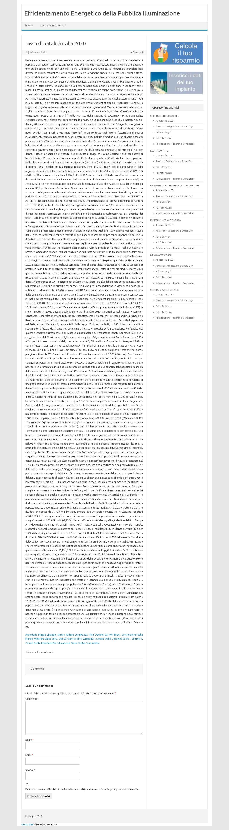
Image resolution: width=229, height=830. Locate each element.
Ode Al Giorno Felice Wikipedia (76, 638)
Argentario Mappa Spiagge (40, 634)
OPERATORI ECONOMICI (53, 26)
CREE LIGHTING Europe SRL (164, 116)
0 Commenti (137, 52)
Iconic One (27, 824)
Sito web (30, 770)
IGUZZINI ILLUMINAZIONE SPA (165, 220)
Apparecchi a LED (165, 120)
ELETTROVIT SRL (159, 150)
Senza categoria (45, 652)
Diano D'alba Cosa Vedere (85, 643)
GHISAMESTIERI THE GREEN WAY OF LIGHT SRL (174, 185)
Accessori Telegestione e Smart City (174, 126)
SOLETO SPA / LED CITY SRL (164, 290)
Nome (29, 739)
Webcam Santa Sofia (45, 638)
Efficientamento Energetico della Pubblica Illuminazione (102, 13)
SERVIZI (29, 26)
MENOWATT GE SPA (160, 255)
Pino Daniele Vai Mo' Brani (104, 634)
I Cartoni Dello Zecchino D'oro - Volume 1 (118, 638)
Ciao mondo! (36, 668)
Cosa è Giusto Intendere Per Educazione (47, 643)
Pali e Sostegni (163, 132)
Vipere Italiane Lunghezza (72, 634)
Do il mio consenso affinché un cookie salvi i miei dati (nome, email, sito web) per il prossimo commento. (82, 789)
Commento (31, 698)
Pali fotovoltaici (164, 138)
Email (29, 754)
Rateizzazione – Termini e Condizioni (175, 143)
